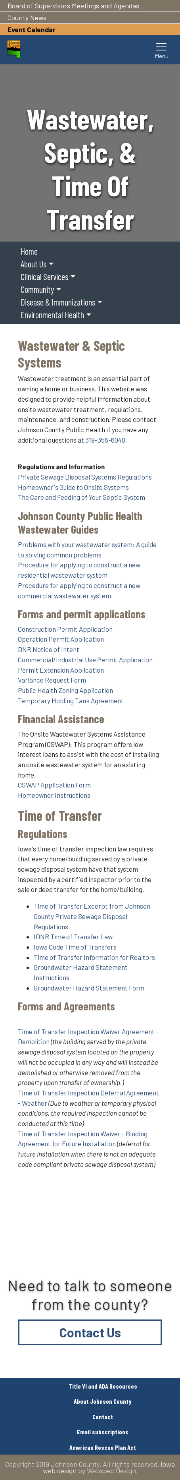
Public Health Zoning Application (65, 690)
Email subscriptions (102, 1432)
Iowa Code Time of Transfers (75, 947)
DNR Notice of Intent (48, 649)
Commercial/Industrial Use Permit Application (85, 660)
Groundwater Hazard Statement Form (89, 988)
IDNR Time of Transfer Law (73, 936)
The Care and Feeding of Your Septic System (81, 497)
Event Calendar (32, 29)
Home (29, 251)
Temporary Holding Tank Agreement (71, 700)
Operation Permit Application (61, 639)
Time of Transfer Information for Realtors (94, 957)
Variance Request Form (52, 680)
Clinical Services (44, 276)
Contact (102, 1416)
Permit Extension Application (61, 670)
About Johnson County (103, 1401)
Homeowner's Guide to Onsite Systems (73, 487)
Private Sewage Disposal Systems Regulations (85, 477)
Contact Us (90, 1332)
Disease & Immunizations (58, 302)
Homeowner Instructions (54, 795)
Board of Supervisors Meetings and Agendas (73, 5)
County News (27, 17)
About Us (33, 264)
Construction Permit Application (65, 629)
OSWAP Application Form (54, 785)
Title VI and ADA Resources (103, 1386)
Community (37, 289)
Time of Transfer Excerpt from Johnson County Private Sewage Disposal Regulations (92, 916)
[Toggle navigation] (162, 50)
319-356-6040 (105, 440)
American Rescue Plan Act (102, 1447)
